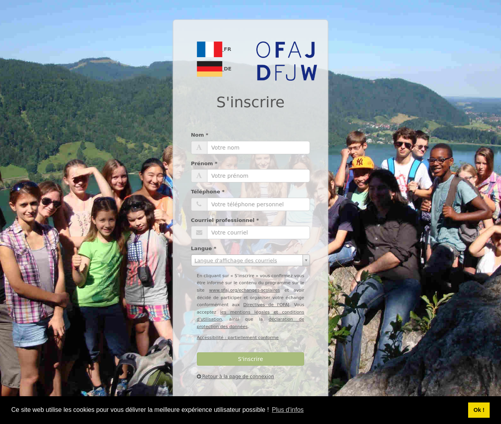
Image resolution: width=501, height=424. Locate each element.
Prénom (204, 163)
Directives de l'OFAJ (266, 304)
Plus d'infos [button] (288, 409)
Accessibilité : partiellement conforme (238, 337)
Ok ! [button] (479, 410)
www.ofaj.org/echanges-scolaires (244, 290)
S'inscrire (250, 359)
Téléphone (208, 192)
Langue (203, 248)
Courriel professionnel (225, 220)
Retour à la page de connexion (235, 376)
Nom (200, 135)
